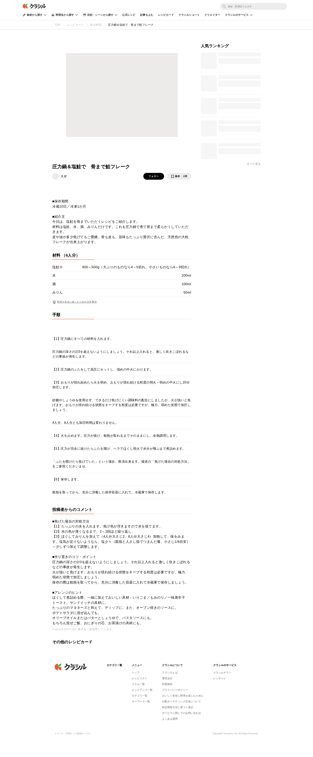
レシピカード (166, 14)
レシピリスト (139, 678)
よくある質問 (170, 718)
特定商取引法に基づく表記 (177, 707)
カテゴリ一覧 (139, 695)
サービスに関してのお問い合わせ (181, 713)
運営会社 (167, 678)
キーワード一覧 (141, 701)
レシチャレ (219, 678)
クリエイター (212, 14)
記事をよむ (146, 14)
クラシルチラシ (222, 672)
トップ (136, 672)
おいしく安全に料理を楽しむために (183, 695)
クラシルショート (189, 14)
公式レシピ (128, 14)
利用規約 (167, 684)
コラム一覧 (138, 684)
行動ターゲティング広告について (181, 701)
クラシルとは (170, 672)
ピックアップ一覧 (142, 689)
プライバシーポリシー (175, 689)
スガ (64, 176)
